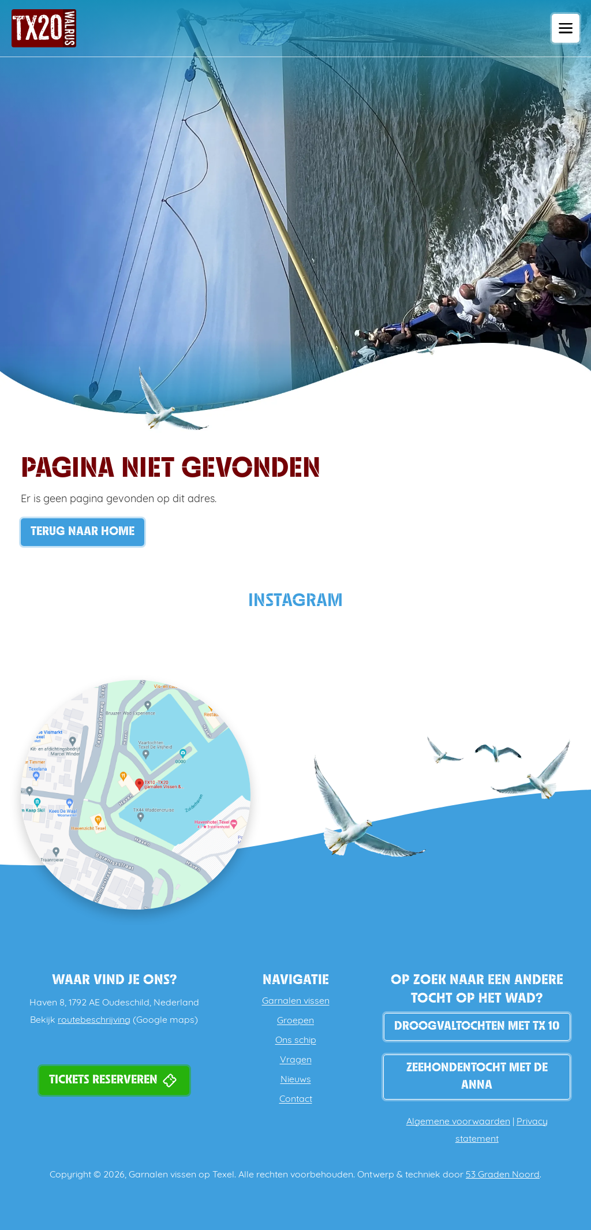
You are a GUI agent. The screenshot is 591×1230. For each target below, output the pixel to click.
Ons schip (295, 1040)
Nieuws (295, 1080)
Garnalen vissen (296, 1001)
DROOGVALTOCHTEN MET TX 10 (477, 1026)
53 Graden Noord (503, 1175)
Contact (295, 1099)
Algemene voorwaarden (458, 1122)
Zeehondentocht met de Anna (477, 1076)
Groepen (295, 1021)
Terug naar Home (82, 532)
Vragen (296, 1060)
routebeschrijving (94, 1020)
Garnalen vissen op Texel (181, 1175)
